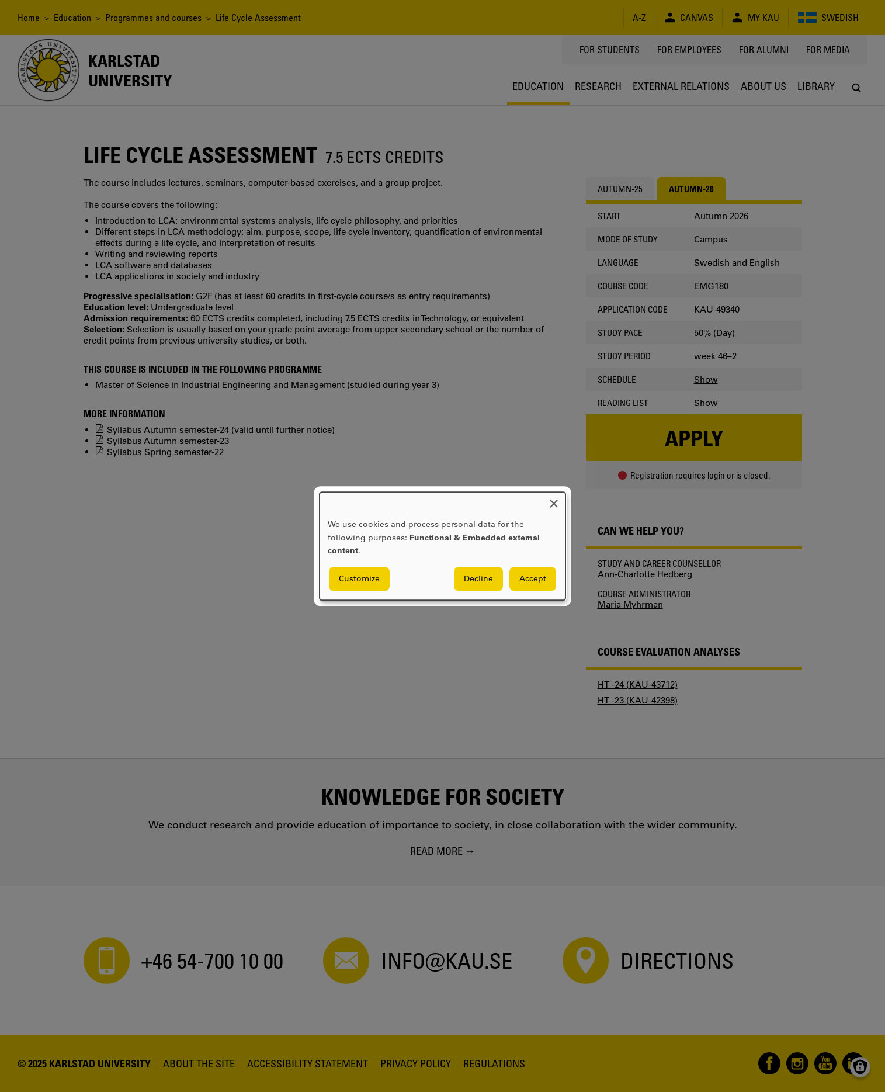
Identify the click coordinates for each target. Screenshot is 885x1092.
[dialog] (442, 546)
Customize (359, 578)
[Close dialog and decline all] (553, 499)
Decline (478, 578)
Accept (532, 578)
